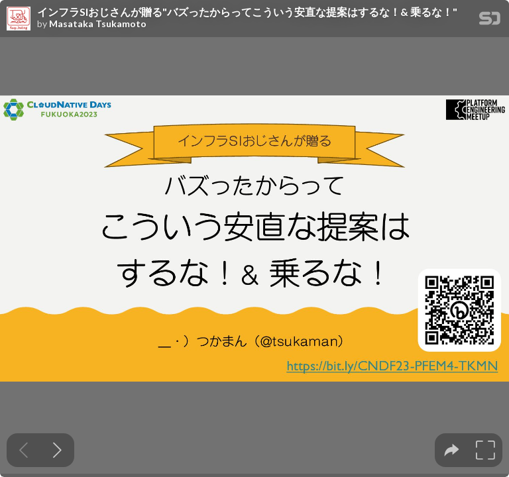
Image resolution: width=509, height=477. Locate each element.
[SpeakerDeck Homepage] (489, 21)
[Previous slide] (23, 450)
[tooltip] (452, 450)
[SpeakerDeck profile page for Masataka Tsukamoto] (18, 19)
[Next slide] (57, 450)
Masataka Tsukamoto (97, 23)
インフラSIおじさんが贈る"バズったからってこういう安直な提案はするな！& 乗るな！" (247, 12)
